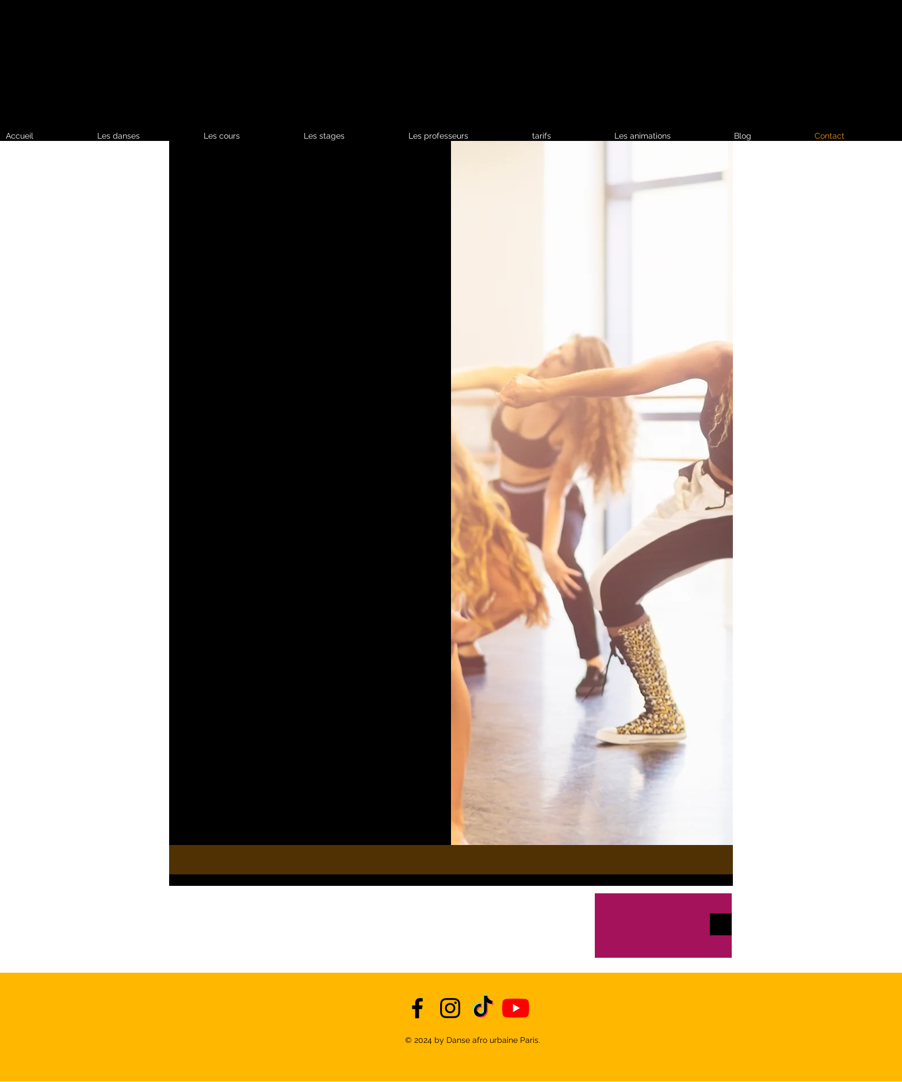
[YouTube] (515, 1008)
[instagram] (450, 1008)
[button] (567, 136)
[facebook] (417, 1008)
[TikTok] (482, 1008)
